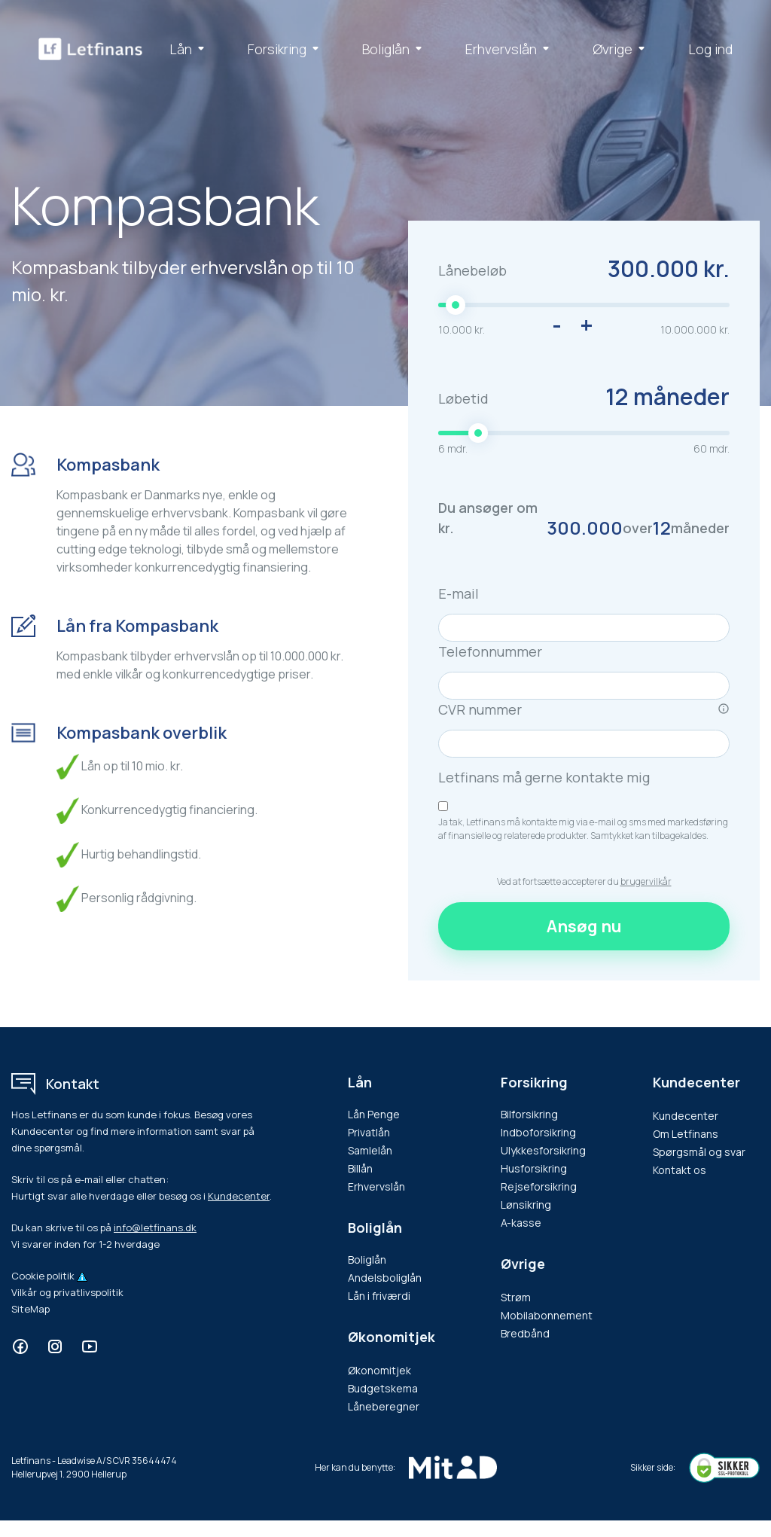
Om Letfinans (685, 1134)
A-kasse (521, 1222)
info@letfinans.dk (155, 1227)
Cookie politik (43, 1275)
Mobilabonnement (547, 1315)
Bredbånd (525, 1333)
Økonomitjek (379, 1370)
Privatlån (369, 1132)
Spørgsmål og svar (699, 1152)
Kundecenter (239, 1196)
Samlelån (370, 1150)
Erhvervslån (510, 49)
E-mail (458, 593)
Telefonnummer (490, 651)
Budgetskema (383, 1388)
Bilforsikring (529, 1114)
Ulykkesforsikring (543, 1150)
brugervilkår (646, 881)
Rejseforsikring (539, 1186)
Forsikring (286, 49)
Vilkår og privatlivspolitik (67, 1292)
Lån (189, 49)
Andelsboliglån (385, 1277)
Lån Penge (374, 1114)
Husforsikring (534, 1168)
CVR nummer (584, 710)
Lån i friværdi (379, 1295)
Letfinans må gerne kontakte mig (544, 777)
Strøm (516, 1297)
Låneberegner (383, 1406)
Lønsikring (526, 1204)
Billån (360, 1168)
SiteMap (30, 1309)
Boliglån (395, 49)
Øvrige (622, 49)
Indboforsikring (538, 1132)
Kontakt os (679, 1170)
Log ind (710, 49)
